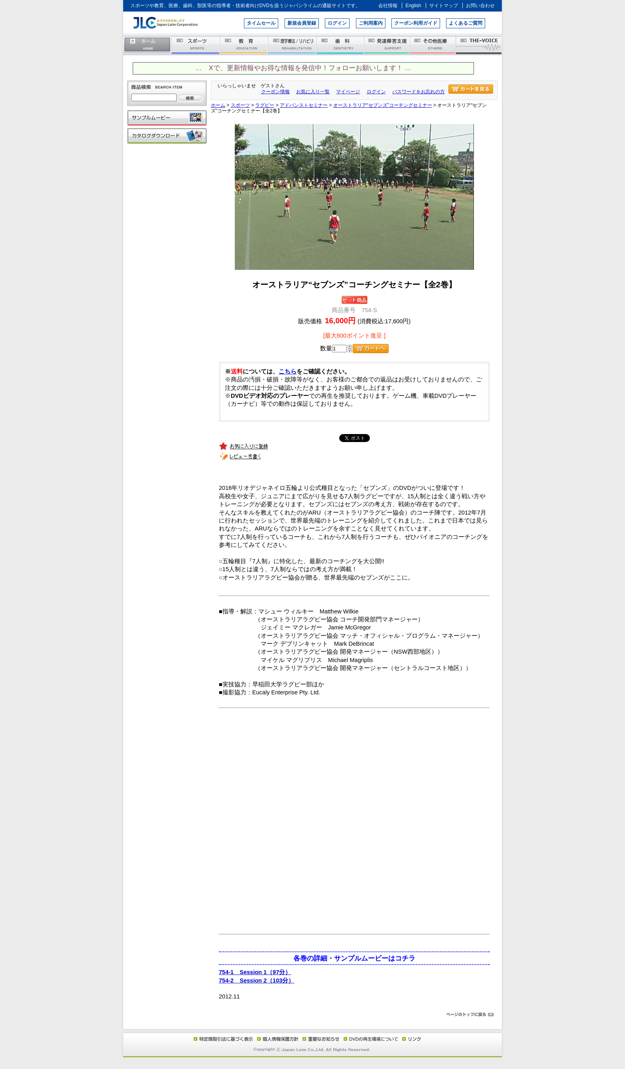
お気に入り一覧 (313, 91)
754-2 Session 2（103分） (256, 980)
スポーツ (196, 45)
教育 (244, 45)
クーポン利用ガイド (415, 23)
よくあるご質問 (465, 23)
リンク (411, 1038)
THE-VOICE (479, 45)
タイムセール (261, 23)
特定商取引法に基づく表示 (223, 1038)
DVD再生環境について (371, 1038)
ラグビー (264, 105)
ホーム (147, 45)
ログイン (337, 23)
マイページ (348, 91)
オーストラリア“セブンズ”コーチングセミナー (382, 105)
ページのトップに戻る (312, 1015)
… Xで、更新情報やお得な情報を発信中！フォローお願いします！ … (303, 68)
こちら (288, 371)
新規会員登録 (301, 23)
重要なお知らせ (319, 1038)
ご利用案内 (371, 23)
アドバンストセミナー (304, 105)
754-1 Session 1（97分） (255, 972)
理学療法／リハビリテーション (292, 45)
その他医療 (433, 45)
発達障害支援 (388, 45)
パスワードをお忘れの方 (418, 91)
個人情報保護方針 (276, 1038)
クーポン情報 (275, 91)
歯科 (340, 45)
